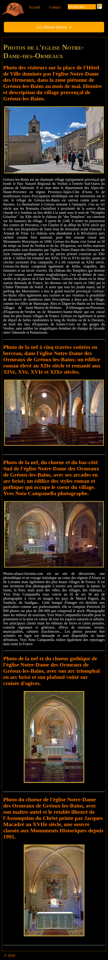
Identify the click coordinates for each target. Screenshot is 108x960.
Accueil (34, 7)
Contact (55, 7)
